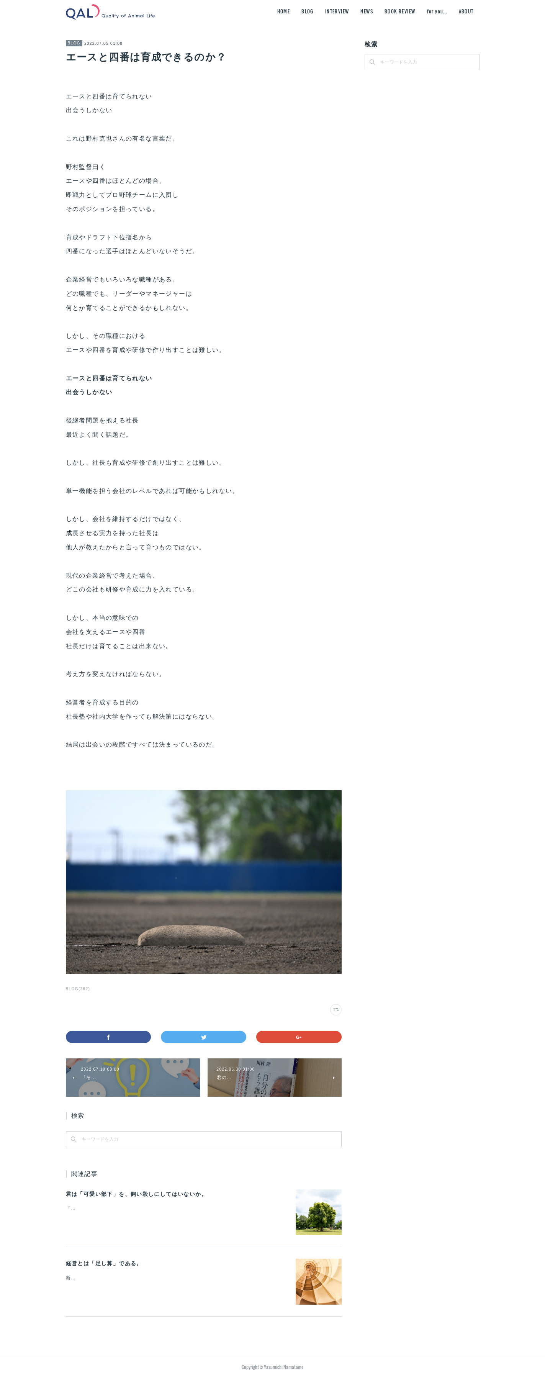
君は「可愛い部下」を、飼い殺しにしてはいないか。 (137, 1194)
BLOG (307, 11)
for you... (437, 11)
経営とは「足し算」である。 (104, 1263)
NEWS (366, 11)
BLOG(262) (78, 989)
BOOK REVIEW (400, 11)
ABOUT (466, 11)
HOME (283, 11)
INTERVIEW (337, 11)
